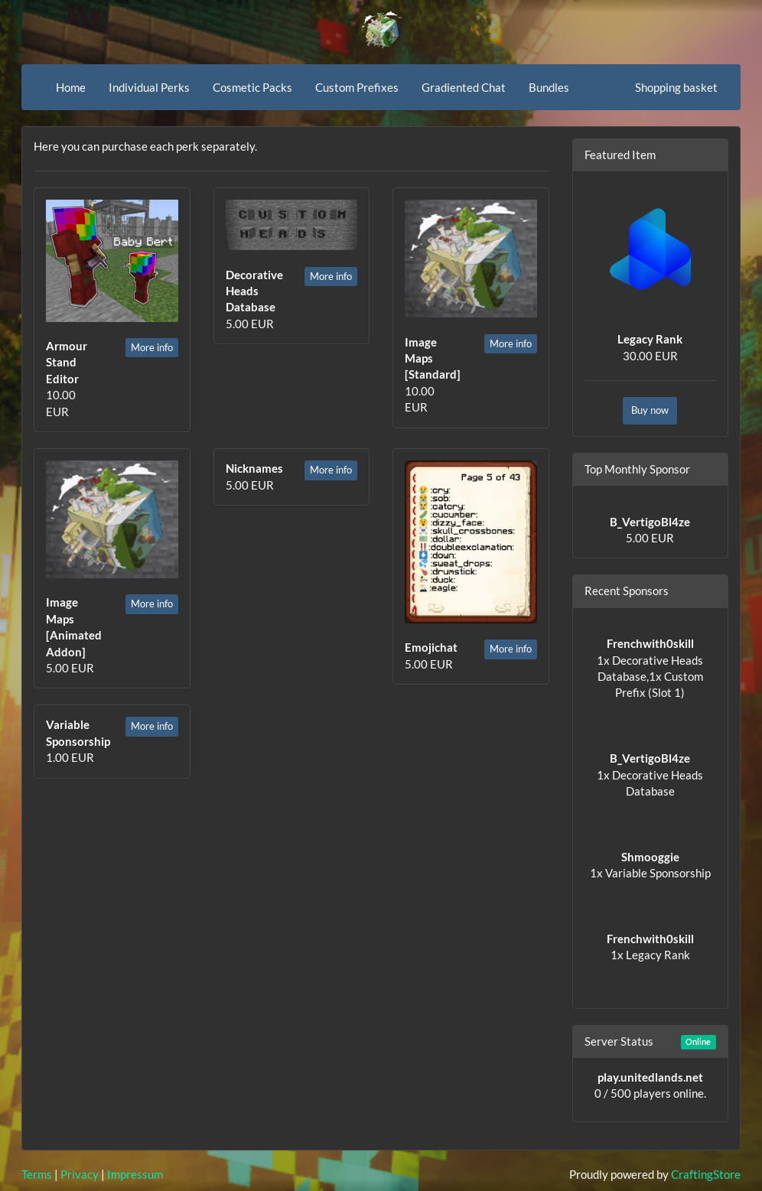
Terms (36, 1174)
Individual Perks (149, 87)
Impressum (135, 1174)
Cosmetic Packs (252, 87)
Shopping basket (676, 87)
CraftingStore (706, 1174)
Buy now (650, 410)
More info (152, 347)
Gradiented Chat (464, 87)
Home (71, 87)
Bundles (549, 87)
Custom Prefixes (357, 87)
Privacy (79, 1174)
